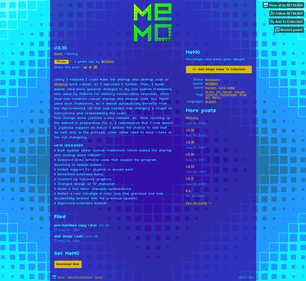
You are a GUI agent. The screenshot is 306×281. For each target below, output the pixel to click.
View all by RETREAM (79, 277)
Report (99, 277)
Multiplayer (228, 94)
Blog (251, 277)
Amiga (227, 92)
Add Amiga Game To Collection (218, 69)
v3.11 (190, 178)
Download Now (68, 264)
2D (218, 92)
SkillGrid (61, 84)
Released (213, 79)
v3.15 (190, 142)
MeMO (58, 54)
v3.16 (190, 130)
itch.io (61, 277)
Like (61, 61)
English (211, 101)
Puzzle (211, 88)
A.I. (189, 190)
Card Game (227, 88)
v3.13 (190, 166)
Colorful (212, 94)
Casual (239, 92)
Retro (217, 97)
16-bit (210, 92)
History (192, 118)
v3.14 (190, 154)
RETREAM (107, 61)
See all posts (196, 203)
